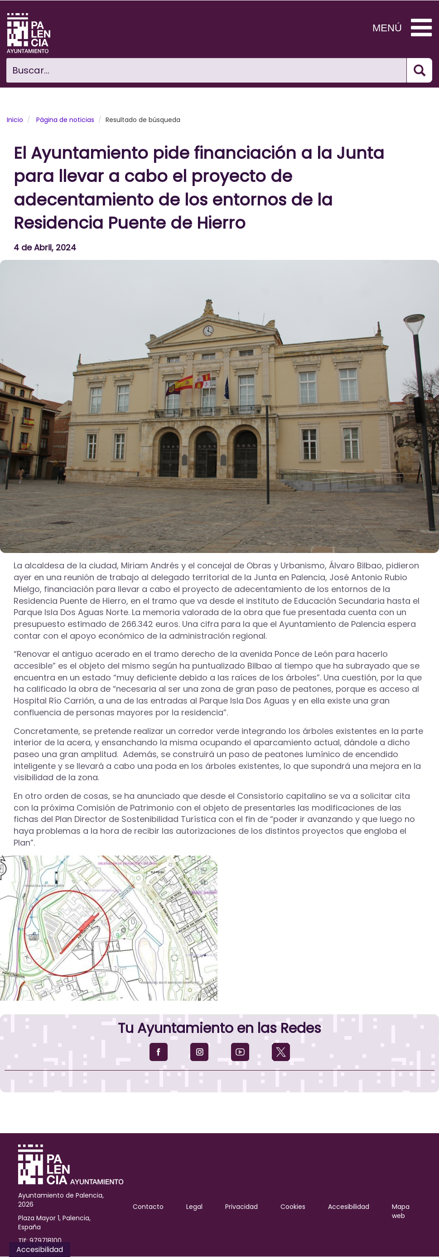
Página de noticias (65, 119)
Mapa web (401, 1211)
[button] (219, 406)
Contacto (148, 1206)
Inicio (15, 119)
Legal (194, 1206)
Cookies (292, 1206)
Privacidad (241, 1206)
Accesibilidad (348, 1206)
